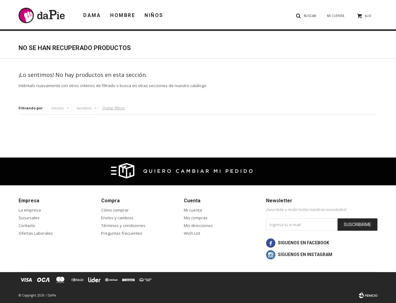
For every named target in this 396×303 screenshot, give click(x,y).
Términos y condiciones (123, 225)
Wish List (192, 233)
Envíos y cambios (117, 218)
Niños (153, 15)
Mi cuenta (193, 210)
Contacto (27, 225)
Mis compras (196, 218)
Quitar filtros (113, 108)
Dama (92, 15)
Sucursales (29, 218)
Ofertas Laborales (36, 233)
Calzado (57, 108)
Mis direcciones (198, 225)
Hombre (122, 15)
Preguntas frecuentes (121, 233)
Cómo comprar (115, 210)
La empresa (30, 210)
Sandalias (84, 108)
